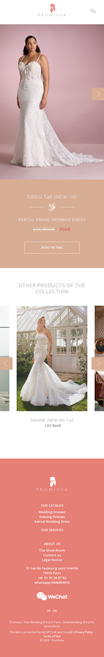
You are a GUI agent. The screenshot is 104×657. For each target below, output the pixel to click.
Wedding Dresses (52, 512)
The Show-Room (52, 550)
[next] (97, 94)
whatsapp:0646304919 (52, 582)
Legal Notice (52, 560)
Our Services (52, 530)
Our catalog (52, 505)
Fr (48, 611)
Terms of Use (51, 636)
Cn (55, 611)
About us (52, 544)
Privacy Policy (84, 632)
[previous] (6, 363)
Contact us (52, 555)
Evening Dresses (52, 517)
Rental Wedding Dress (52, 521)
